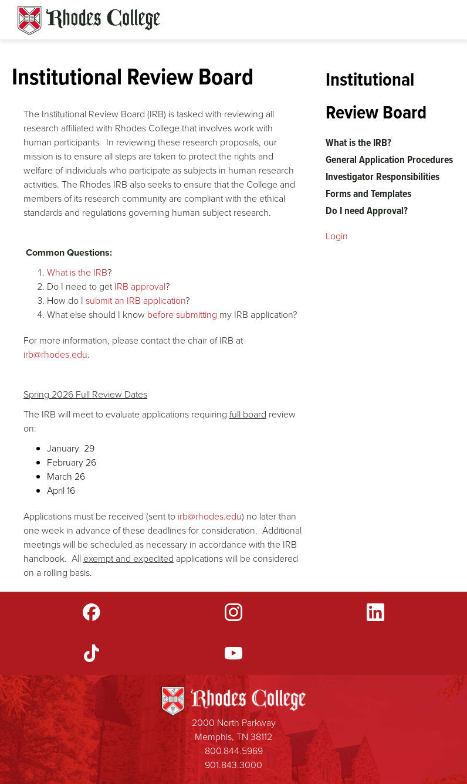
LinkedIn (375, 612)
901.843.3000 (233, 765)
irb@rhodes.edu (55, 354)
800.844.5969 (234, 751)
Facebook (91, 612)
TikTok (91, 653)
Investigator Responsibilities (382, 176)
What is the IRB (77, 272)
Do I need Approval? (367, 210)
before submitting (182, 314)
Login (337, 236)
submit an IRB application (135, 300)
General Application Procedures (389, 159)
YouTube (233, 653)
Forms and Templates (368, 193)
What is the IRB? (358, 142)
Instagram (233, 612)
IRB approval (139, 286)
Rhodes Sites (89, 20)
